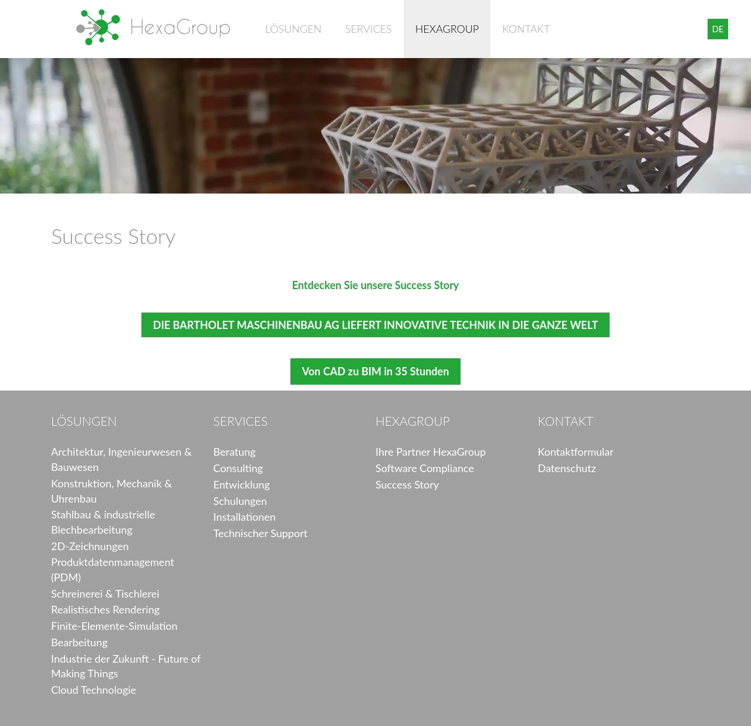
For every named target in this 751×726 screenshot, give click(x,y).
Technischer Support (261, 533)
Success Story (407, 484)
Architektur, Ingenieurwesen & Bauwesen (121, 459)
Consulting (238, 468)
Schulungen (240, 500)
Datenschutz (567, 468)
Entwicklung (242, 484)
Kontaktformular (576, 451)
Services (368, 28)
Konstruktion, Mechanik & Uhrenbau (111, 491)
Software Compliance (425, 468)
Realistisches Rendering (105, 609)
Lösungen (293, 28)
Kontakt (526, 28)
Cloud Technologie (93, 689)
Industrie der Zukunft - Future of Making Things (126, 666)
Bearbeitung (79, 642)
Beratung (235, 451)
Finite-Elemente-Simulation (114, 625)
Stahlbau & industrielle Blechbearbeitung (103, 522)
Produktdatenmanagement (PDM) (112, 569)
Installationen (245, 516)
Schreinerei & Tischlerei (105, 593)
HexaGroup (153, 27)
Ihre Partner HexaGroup (431, 451)
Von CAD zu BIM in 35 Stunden (375, 371)
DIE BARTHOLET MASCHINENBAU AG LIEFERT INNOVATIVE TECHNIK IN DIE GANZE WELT (375, 324)
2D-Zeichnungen (89, 546)
